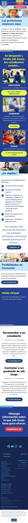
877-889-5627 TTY (21, 468)
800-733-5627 (22, 466)
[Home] (4, 4)
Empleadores (5, 474)
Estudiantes (5, 472)
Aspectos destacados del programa (6, 464)
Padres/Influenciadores (7, 476)
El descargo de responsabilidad (7, 503)
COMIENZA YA (20, 7)
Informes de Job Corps (5, 499)
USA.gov (3, 507)
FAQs (3, 478)
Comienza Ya (19, 3)
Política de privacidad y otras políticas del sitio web (11, 500)
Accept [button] (14, 520)
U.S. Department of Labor (6, 509)
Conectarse (20, 1)
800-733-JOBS (22, 464)
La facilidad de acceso (5, 502)
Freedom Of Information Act (6, 501)
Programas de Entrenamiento (5, 469)
